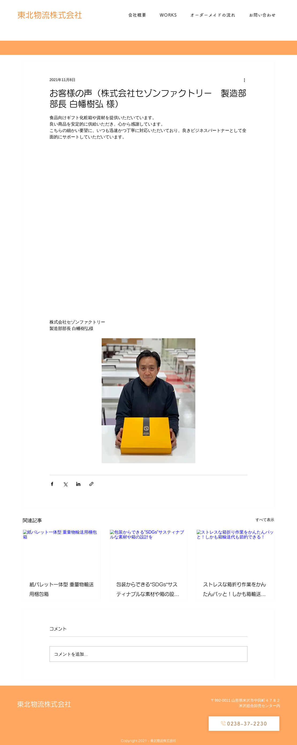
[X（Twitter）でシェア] (65, 483)
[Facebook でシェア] (52, 483)
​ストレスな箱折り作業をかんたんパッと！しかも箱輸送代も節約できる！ (234, 590)
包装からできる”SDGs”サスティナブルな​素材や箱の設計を (147, 590)
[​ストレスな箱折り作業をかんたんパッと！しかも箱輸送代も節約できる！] (235, 551)
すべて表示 (265, 520)
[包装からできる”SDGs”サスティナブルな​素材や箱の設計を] (148, 551)
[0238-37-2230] (244, 723)
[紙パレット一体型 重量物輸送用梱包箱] (61, 551)
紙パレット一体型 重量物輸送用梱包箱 (61, 589)
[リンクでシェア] (91, 483)
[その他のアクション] (244, 80)
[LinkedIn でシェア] (78, 483)
